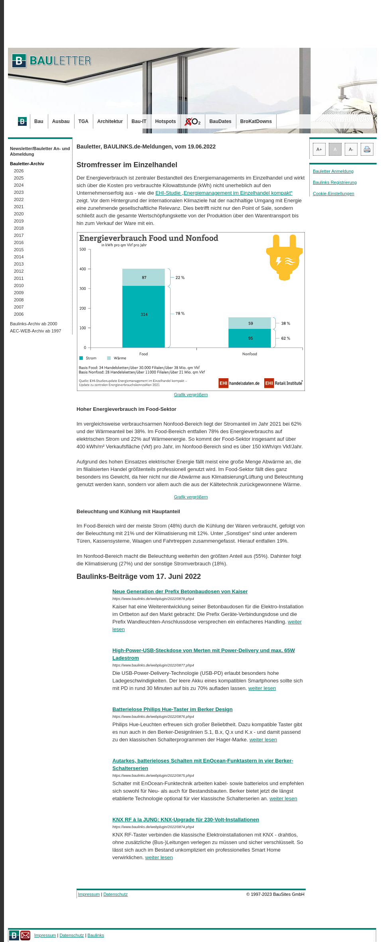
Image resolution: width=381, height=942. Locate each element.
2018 (19, 228)
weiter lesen (262, 688)
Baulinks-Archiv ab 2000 (33, 323)
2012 (19, 271)
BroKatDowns (256, 121)
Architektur (110, 121)
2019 (19, 221)
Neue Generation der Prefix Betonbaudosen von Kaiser (180, 591)
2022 (19, 199)
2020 (19, 213)
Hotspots (165, 121)
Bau (38, 121)
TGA (83, 121)
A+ (319, 149)
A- (351, 149)
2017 (19, 235)
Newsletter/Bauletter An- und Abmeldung (40, 151)
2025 (19, 178)
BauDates (220, 121)
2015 (19, 249)
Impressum (89, 894)
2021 (19, 206)
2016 (19, 242)
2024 (19, 185)
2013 (19, 264)
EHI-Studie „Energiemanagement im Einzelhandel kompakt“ (224, 193)
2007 (19, 307)
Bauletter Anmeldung (333, 171)
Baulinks (96, 935)
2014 (19, 256)
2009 (19, 292)
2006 (19, 314)
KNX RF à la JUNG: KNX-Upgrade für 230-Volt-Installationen (185, 820)
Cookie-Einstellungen (333, 193)
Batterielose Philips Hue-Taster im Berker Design (172, 709)
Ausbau (61, 121)
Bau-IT (139, 121)
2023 (19, 192)
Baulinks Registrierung (335, 182)
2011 (19, 278)
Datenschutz (115, 894)
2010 (19, 285)
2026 (19, 170)
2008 (19, 299)
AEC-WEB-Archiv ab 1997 (35, 330)
